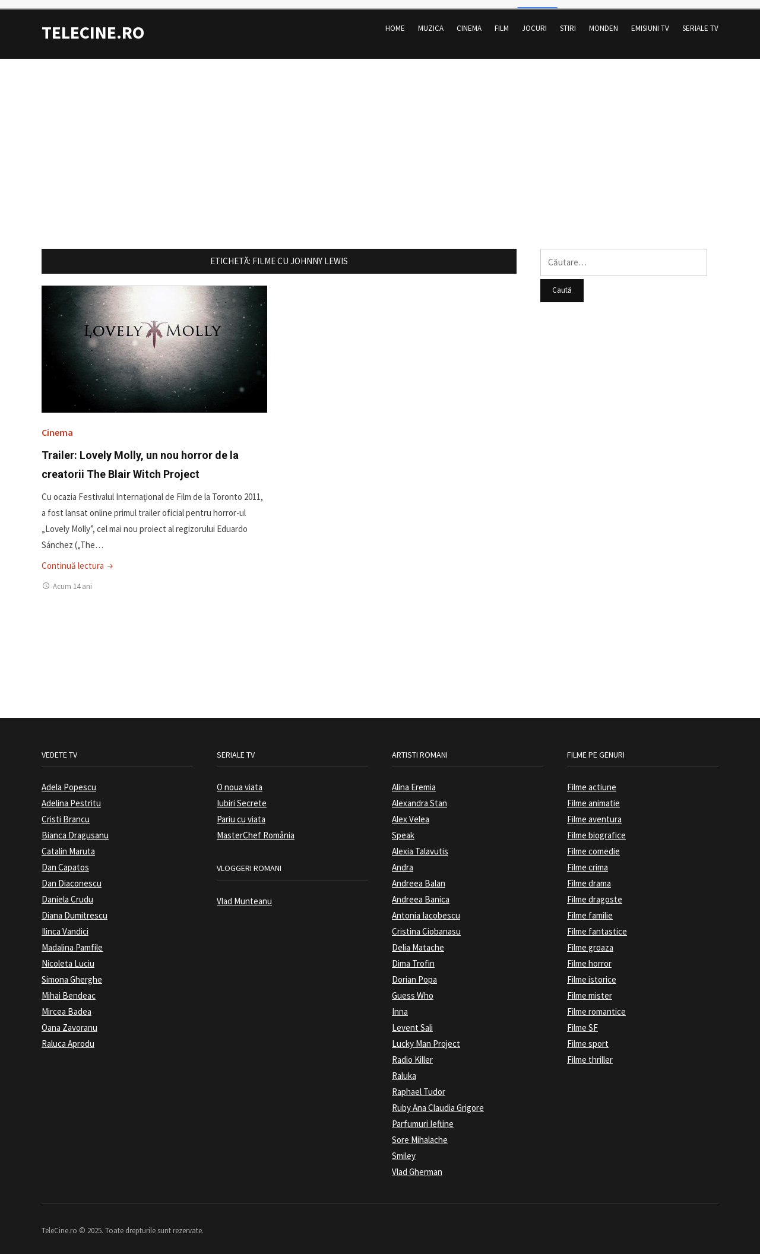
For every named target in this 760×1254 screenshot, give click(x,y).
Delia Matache (418, 939)
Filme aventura (594, 811)
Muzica (431, 20)
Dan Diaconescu (72, 875)
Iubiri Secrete (242, 795)
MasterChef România (255, 827)
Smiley (404, 1148)
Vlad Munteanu (244, 892)
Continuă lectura (78, 557)
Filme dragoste (594, 891)
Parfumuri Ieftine (423, 1116)
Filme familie (590, 907)
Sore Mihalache (420, 1132)
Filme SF (582, 1019)
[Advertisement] (380, 133)
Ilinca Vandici (65, 923)
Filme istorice (591, 971)
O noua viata (239, 779)
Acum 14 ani (72, 578)
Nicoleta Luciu (68, 955)
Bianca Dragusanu (75, 827)
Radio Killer (412, 1051)
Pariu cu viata (241, 811)
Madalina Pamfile (72, 939)
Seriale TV (700, 20)
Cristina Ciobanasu (426, 923)
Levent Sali (412, 1019)
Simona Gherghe (72, 971)
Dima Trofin (413, 955)
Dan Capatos (65, 859)
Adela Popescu (69, 779)
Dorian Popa (414, 971)
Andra (402, 859)
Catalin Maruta (68, 843)
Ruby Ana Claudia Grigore (438, 1100)
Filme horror (589, 955)
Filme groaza (590, 939)
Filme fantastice (597, 923)
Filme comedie (593, 843)
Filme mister (589, 987)
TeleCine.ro (93, 24)
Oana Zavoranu (69, 1019)
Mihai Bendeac (69, 987)
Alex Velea (410, 811)
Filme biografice (596, 827)
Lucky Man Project (426, 1035)
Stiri (568, 20)
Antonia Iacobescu (426, 907)
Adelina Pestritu (71, 795)
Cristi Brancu (66, 811)
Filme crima (587, 859)
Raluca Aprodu (68, 1035)
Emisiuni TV (650, 20)
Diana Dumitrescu (74, 907)
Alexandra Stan (419, 795)
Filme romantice (596, 1003)
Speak (403, 827)
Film (502, 20)
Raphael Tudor (418, 1084)
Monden (603, 20)
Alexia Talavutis (420, 843)
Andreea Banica (420, 891)
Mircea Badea (66, 1003)
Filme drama (589, 875)
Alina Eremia (414, 779)
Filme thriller (590, 1051)
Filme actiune (591, 779)
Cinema (469, 20)
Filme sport (588, 1035)
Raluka (404, 1068)
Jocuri (534, 20)
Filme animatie (593, 795)
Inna (400, 1003)
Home (395, 20)
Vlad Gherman (417, 1164)
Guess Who (412, 987)
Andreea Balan (418, 875)
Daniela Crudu (67, 891)
